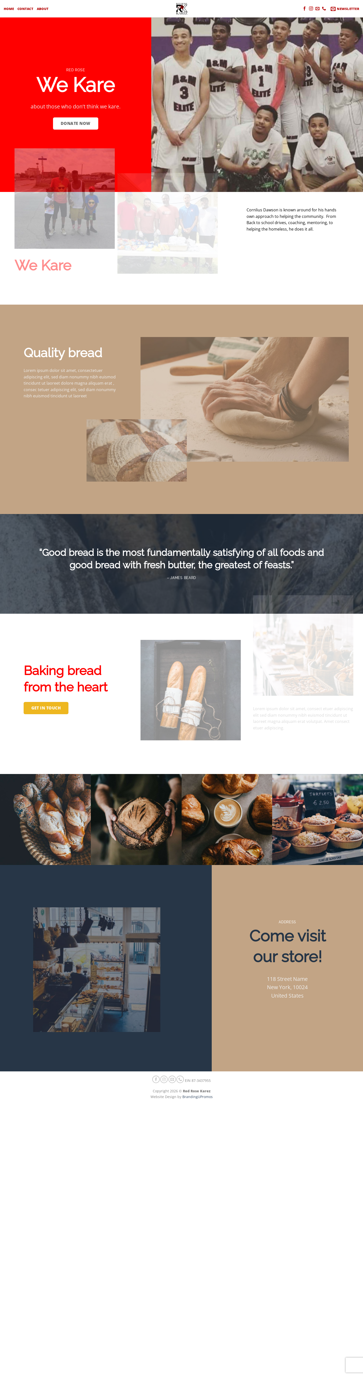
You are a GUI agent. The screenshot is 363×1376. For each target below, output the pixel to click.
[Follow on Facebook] (305, 8)
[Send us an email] (317, 8)
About (43, 8)
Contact (25, 8)
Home (9, 8)
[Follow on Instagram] (311, 8)
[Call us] (324, 8)
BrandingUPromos (197, 1096)
